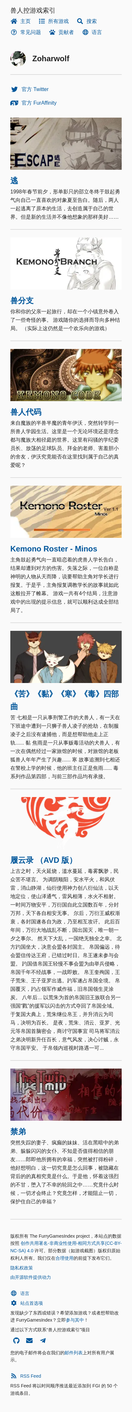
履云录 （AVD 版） (43, 860)
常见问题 (25, 32)
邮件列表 (74, 1352)
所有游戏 (53, 21)
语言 (92, 32)
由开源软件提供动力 (30, 1277)
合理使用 (65, 1258)
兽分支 (22, 300)
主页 (20, 21)
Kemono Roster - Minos (53, 548)
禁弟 (18, 1131)
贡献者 (61, 32)
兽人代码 (25, 412)
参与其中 (75, 1320)
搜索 (86, 21)
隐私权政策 (21, 1267)
